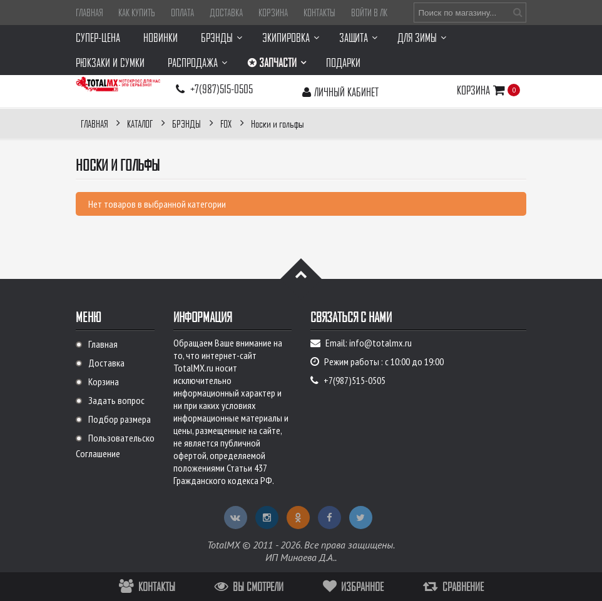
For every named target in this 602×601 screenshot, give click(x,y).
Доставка (226, 12)
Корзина (273, 12)
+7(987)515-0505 (221, 88)
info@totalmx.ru (380, 342)
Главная (89, 12)
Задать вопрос (116, 400)
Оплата (182, 12)
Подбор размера (119, 419)
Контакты (319, 12)
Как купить (136, 12)
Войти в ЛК (369, 12)
